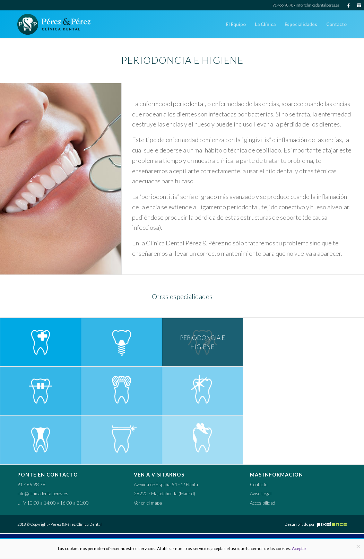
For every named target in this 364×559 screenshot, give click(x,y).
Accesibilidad (262, 503)
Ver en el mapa (148, 503)
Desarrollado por (316, 524)
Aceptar (299, 548)
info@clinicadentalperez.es (317, 5)
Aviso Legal (260, 493)
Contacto (258, 484)
